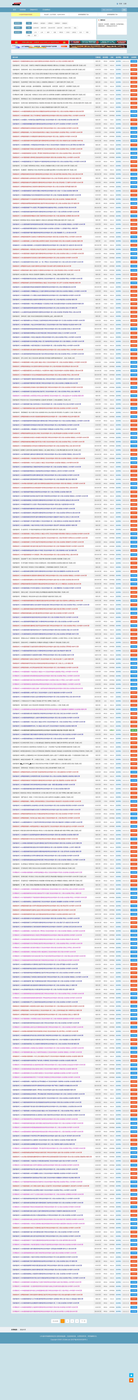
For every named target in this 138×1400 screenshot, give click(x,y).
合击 (87, 31)
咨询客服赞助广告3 (83, 14)
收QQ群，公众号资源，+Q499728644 (55, 14)
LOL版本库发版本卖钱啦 (26, 14)
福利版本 (44, 23)
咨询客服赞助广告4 (112, 14)
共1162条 (55, 1319)
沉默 (58, 31)
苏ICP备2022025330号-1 (79, 1337)
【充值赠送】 (46, 9)
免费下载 (133, 728)
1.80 (44, 31)
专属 (29, 34)
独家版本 (59, 23)
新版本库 (23, 1327)
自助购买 (133, 63)
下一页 (83, 1319)
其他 (78, 27)
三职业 (73, 31)
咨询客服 (133, 59)
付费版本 (52, 23)
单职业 (66, 31)
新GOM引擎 (53, 27)
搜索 (124, 9)
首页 (14, 9)
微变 (51, 31)
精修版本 (67, 23)
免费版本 (36, 23)
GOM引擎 (37, 27)
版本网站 (118, 59)
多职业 (80, 31)
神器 (36, 34)
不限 (29, 23)
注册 (124, 3)
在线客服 (23, 9)
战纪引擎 (61, 27)
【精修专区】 (33, 9)
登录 (120, 3)
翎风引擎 (44, 27)
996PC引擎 (70, 27)
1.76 (36, 31)
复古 (44, 34)
